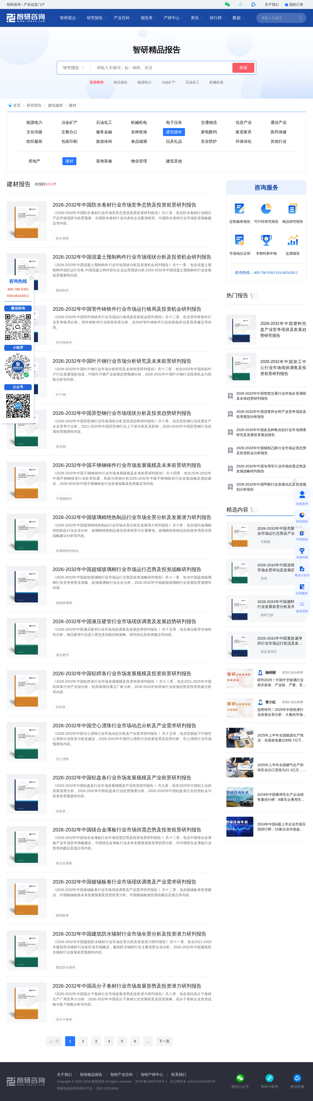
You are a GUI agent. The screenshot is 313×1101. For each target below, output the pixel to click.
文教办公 (69, 132)
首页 (17, 105)
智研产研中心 (152, 1074)
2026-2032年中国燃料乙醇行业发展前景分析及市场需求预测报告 (279, 606)
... (148, 1041)
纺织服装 (34, 141)
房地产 (34, 161)
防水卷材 (62, 238)
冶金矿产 (168, 82)
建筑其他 (174, 161)
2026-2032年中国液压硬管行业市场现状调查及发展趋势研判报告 (124, 621)
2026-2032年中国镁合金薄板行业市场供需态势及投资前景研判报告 (127, 829)
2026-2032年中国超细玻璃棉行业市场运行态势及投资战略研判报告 (127, 569)
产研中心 (174, 17)
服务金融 (104, 132)
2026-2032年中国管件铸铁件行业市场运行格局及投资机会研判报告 (127, 309)
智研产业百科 (121, 1074)
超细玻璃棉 (64, 603)
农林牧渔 (139, 132)
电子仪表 (174, 122)
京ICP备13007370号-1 (151, 1081)
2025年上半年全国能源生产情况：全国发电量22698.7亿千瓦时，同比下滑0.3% (281, 740)
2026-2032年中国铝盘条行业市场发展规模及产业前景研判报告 (122, 777)
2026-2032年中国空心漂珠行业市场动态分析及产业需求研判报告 (124, 725)
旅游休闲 (104, 141)
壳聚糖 (265, 542)
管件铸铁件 (64, 342)
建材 (72, 105)
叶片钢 (61, 394)
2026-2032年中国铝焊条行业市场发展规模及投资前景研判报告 (122, 673)
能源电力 (145, 82)
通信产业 (279, 122)
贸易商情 (97, 82)
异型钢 (61, 446)
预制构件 (62, 290)
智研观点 (70, 17)
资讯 (197, 17)
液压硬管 (62, 655)
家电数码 (209, 132)
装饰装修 (104, 161)
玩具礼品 (174, 141)
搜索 (243, 68)
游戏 (264, 578)
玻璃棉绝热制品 (67, 551)
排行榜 (218, 17)
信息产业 (244, 122)
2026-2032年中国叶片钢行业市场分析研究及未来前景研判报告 (122, 361)
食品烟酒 (139, 141)
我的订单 (294, 4)
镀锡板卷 (62, 915)
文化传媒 (34, 132)
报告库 (149, 17)
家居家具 (244, 132)
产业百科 (124, 17)
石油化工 (192, 82)
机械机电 (216, 82)
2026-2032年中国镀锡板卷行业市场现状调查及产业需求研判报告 (124, 881)
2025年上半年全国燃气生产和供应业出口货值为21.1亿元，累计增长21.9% (281, 770)
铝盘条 (61, 811)
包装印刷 (69, 141)
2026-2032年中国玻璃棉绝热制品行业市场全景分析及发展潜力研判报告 (132, 517)
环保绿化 (244, 141)
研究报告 (97, 17)
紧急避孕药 (269, 652)
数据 (239, 17)
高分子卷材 (64, 1019)
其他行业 (279, 141)
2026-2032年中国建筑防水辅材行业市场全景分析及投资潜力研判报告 (129, 934)
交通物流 (209, 122)
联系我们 (178, 1074)
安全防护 (209, 141)
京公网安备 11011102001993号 (193, 1081)
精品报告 (121, 82)
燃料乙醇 (267, 615)
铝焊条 (61, 707)
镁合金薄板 (64, 863)
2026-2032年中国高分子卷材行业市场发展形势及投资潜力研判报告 (127, 986)
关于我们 (272, 4)
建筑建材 (55, 105)
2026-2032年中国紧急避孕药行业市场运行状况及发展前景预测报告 (279, 643)
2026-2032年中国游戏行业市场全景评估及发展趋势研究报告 (279, 570)
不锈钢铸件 (64, 499)
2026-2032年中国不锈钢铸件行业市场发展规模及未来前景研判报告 (127, 465)
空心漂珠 (62, 759)
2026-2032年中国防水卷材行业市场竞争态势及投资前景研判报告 (124, 205)
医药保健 (279, 132)
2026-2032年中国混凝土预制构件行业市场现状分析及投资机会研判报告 (132, 257)
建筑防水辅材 (65, 967)
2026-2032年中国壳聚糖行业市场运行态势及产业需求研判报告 (279, 533)
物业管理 (139, 161)
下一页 (164, 1041)
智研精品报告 (91, 1074)
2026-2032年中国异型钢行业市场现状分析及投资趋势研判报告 (122, 413)
